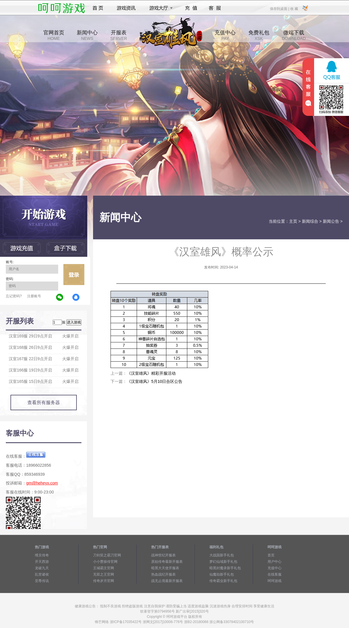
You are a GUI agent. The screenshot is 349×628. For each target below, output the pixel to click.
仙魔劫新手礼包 (221, 574)
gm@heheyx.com (42, 483)
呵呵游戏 (275, 581)
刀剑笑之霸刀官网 (107, 555)
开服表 (118, 35)
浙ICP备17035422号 (126, 622)
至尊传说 (42, 581)
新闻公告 (331, 221)
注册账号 (34, 296)
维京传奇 (42, 555)
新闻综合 (310, 221)
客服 (215, 8)
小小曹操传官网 (105, 562)
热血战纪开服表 (163, 574)
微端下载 (294, 35)
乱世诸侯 (42, 574)
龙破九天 (42, 568)
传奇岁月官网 (103, 581)
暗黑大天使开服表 (165, 568)
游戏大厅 (159, 8)
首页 (97, 8)
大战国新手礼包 (221, 555)
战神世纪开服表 (163, 555)
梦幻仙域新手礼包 (223, 562)
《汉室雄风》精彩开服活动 (151, 373)
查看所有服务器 (43, 402)
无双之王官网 (103, 574)
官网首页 (53, 35)
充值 (190, 8)
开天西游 (42, 562)
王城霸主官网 (103, 568)
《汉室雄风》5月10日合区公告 (154, 381)
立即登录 (73, 274)
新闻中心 (87, 35)
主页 (293, 221)
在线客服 (275, 574)
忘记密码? (14, 296)
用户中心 (275, 562)
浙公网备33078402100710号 (231, 622)
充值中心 (225, 35)
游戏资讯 (126, 8)
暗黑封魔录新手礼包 (225, 568)
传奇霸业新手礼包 (223, 581)
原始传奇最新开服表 (167, 562)
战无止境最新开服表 (167, 581)
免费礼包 (258, 35)
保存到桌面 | (279, 8)
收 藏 (293, 8)
